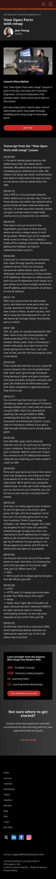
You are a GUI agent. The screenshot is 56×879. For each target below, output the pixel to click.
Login (6, 821)
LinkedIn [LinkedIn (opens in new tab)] (13, 837)
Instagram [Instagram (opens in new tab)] (29, 837)
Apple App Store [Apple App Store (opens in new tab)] (13, 846)
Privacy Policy (10, 870)
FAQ (6, 816)
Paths (6, 772)
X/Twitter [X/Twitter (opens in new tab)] (6, 837)
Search (43, 4)
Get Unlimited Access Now (24, 693)
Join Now (28, 127)
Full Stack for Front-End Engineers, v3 (22, 14)
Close (50, 4)
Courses (8, 778)
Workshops (9, 789)
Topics (7, 794)
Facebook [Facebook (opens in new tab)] (21, 837)
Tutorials (8, 783)
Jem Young (22, 30)
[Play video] (28, 61)
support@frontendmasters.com (28, 854)
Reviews (8, 805)
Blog (6, 811)
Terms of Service (38, 867)
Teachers (8, 800)
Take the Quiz (27, 739)
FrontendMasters (19, 3)
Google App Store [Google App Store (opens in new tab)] (34, 846)
